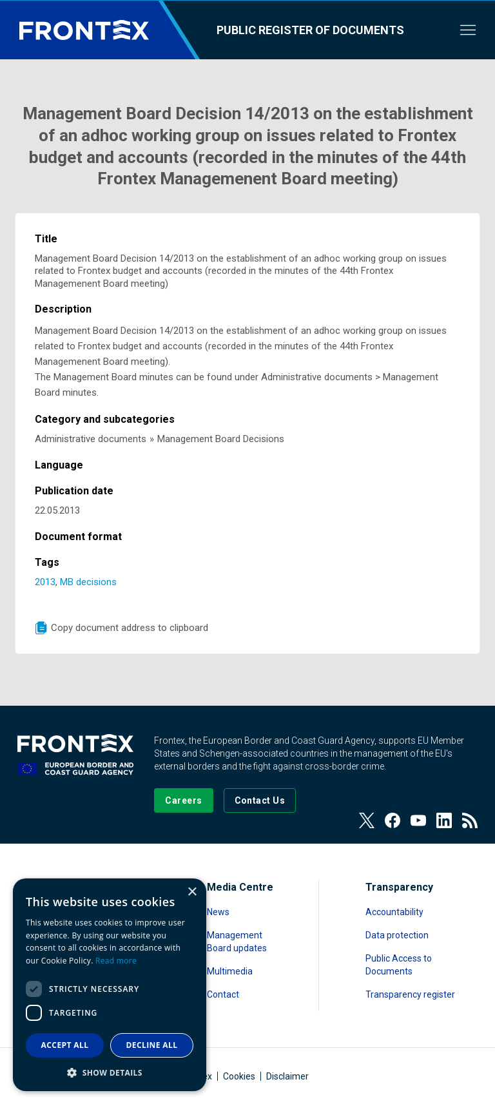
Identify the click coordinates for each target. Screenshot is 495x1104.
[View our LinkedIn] (444, 820)
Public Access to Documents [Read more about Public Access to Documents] (398, 964)
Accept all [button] (65, 1045)
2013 (45, 582)
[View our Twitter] (366, 820)
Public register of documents (310, 30)
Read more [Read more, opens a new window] (116, 960)
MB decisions (88, 582)
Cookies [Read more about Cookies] (239, 1076)
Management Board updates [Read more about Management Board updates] (237, 941)
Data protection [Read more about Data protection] (397, 935)
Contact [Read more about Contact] (223, 994)
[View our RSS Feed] (470, 820)
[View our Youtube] (418, 820)
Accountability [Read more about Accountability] (394, 912)
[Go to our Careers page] (183, 800)
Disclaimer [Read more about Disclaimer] (287, 1076)
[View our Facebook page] (392, 820)
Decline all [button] (152, 1045)
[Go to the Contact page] (260, 800)
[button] (109, 1072)
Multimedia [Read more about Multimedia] (230, 971)
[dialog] (109, 984)
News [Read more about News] (218, 912)
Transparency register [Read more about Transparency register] (410, 994)
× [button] (192, 892)
